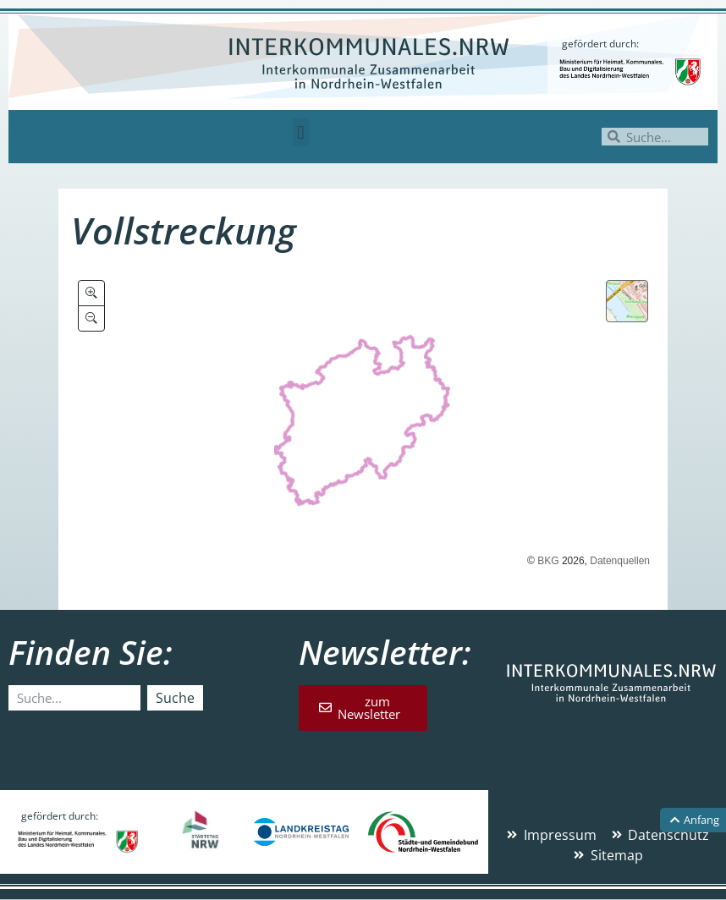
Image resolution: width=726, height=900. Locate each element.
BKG (547, 561)
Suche (175, 698)
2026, (575, 561)
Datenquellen (620, 561)
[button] (301, 132)
